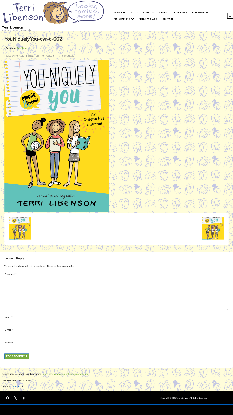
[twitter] (15, 398)
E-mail (7, 329)
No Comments (67, 56)
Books (120, 12)
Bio (134, 12)
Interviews (180, 12)
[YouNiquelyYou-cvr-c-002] (25, 56)
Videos (163, 12)
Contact (167, 19)
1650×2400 (16, 386)
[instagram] (23, 398)
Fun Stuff (200, 12)
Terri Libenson (12, 27)
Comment (10, 274)
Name (7, 317)
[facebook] (8, 398)
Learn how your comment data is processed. (65, 373)
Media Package (148, 19)
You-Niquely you (24, 48)
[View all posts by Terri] (36, 56)
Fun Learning (124, 19)
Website (9, 342)
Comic (149, 12)
